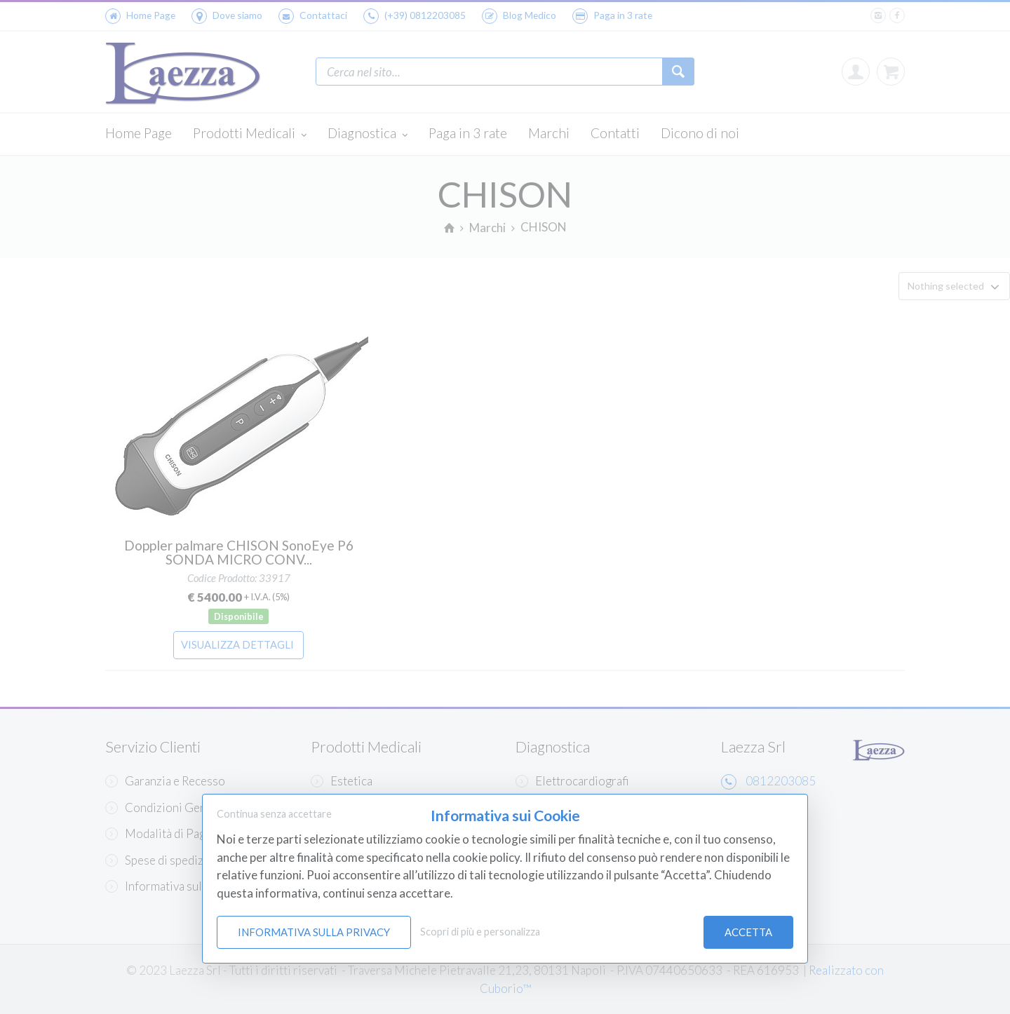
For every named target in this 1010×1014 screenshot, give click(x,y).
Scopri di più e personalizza (480, 932)
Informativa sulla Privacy (314, 932)
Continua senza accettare (274, 814)
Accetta (748, 932)
